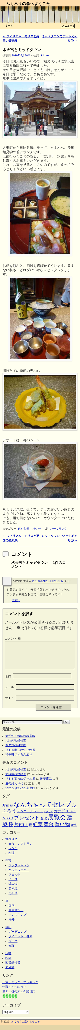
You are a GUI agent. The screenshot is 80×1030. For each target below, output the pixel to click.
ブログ (13, 946)
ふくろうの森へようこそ (28, 3)
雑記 (8, 932)
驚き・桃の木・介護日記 (18, 996)
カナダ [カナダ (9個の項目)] (59, 816)
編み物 (13, 889)
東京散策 (25, 528)
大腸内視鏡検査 (15, 745)
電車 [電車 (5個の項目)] (74, 830)
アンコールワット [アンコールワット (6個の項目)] (30, 816)
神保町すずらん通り (18, 759)
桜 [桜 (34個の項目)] (11, 829)
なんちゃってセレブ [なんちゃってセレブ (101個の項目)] (42, 809)
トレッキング (17, 919)
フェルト (14, 879)
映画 (8, 963)
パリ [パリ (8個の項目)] (10, 823)
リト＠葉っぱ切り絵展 (20, 755)
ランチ (37, 528)
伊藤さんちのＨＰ (14, 992)
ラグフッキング (19, 870)
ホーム (9, 25)
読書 (8, 958)
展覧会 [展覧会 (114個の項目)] (57, 822)
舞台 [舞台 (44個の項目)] (49, 829)
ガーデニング (17, 936)
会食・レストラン (20, 848)
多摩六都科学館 (15, 750)
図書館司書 (12, 967)
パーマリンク (58, 528)
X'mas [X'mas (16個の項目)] (7, 810)
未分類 (9, 972)
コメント (13, 638)
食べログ (11, 844)
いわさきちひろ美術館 (20, 793)
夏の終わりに (14, 788)
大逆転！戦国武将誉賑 (20, 741)
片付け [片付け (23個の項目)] (21, 829)
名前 (8, 681)
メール (9, 692)
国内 (12, 910)
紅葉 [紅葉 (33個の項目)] (38, 829)
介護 (12, 950)
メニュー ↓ (68, 25)
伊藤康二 (46, 783)
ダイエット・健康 (20, 941)
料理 (12, 858)
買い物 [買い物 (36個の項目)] (62, 829)
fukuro (45, 55)
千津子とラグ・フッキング (20, 987)
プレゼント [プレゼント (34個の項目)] (27, 823)
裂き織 (13, 893)
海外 (12, 924)
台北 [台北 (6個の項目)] (44, 823)
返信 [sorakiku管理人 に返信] (16, 600)
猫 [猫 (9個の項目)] (30, 830)
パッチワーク (19, 875)
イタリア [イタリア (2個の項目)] (48, 817)
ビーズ (13, 884)
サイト (9, 703)
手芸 (8, 865)
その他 (13, 898)
